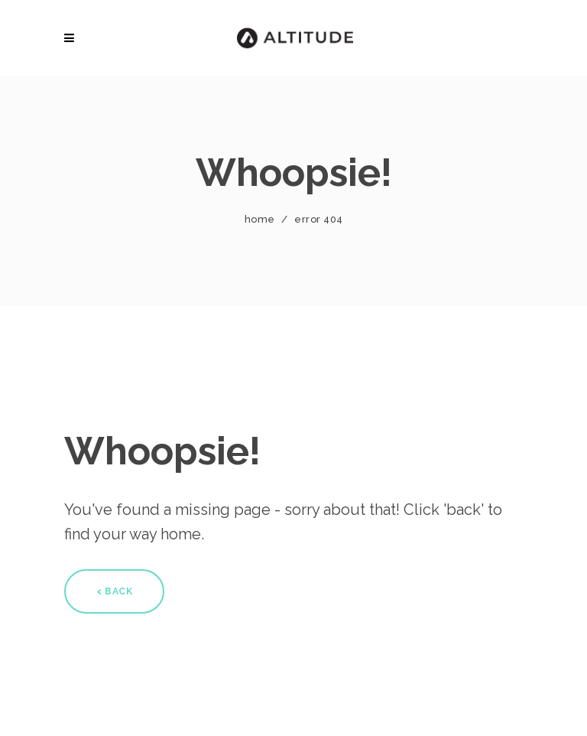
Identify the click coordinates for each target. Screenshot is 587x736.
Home (260, 219)
